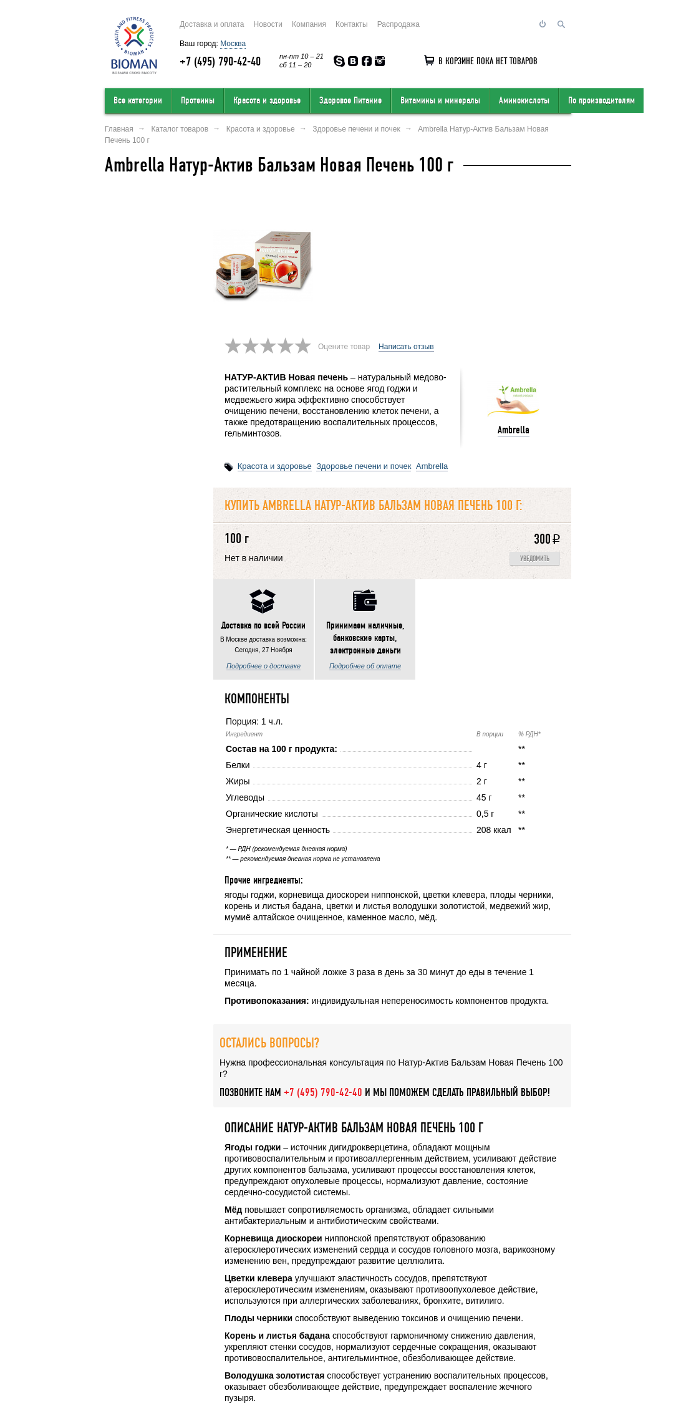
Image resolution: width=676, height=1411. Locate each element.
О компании (127, 1330)
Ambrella (513, 293)
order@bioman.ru (337, 1372)
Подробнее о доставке (155, 424)
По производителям (601, 100)
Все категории (137, 100)
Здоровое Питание (350, 100)
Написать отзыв (406, 209)
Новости (268, 24)
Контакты (352, 24)
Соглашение (518, 1330)
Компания (309, 24)
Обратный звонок (458, 1330)
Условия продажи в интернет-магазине (294, 1330)
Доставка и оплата (212, 24)
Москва (233, 43)
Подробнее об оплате (155, 525)
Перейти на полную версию (153, 1377)
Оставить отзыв (185, 1330)
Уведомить (534, 422)
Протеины (198, 100)
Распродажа (398, 24)
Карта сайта (397, 1330)
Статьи (559, 1330)
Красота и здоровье (267, 100)
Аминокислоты (524, 100)
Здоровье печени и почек (363, 329)
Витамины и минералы (440, 100)
